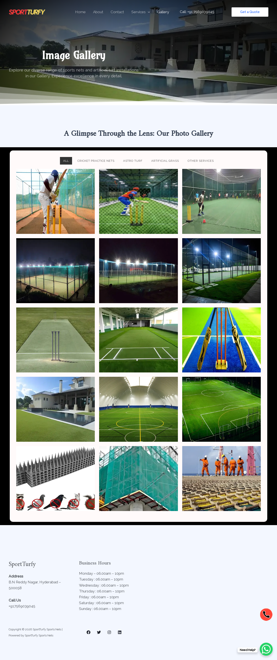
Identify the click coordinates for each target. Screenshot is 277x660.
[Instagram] (109, 632)
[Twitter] (99, 632)
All (66, 160)
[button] (148, 12)
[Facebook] (88, 632)
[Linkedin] (120, 632)
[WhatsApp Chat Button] (266, 649)
